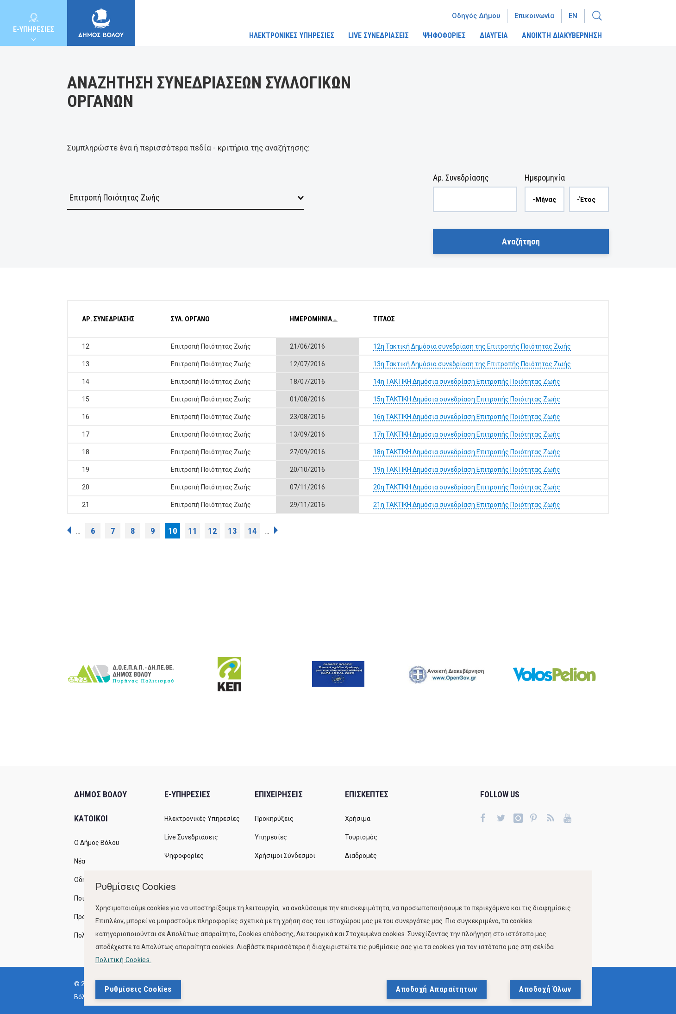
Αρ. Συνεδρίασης (461, 177)
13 (232, 531)
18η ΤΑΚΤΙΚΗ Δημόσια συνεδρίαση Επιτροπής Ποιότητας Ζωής (466, 452)
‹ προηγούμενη (69, 530)
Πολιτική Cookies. (123, 960)
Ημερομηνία (545, 177)
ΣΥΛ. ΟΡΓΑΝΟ (190, 319)
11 (192, 531)
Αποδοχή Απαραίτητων (436, 989)
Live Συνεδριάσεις (191, 837)
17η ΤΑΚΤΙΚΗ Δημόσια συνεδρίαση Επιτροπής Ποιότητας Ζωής (466, 434)
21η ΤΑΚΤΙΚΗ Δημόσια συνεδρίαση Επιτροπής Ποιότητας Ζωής (466, 504)
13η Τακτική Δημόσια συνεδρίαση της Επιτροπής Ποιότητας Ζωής (472, 364)
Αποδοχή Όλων (545, 989)
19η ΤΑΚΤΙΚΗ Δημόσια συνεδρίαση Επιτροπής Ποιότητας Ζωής (466, 469)
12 (212, 531)
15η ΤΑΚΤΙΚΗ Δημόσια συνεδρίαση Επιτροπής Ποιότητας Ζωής (466, 399)
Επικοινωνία (534, 16)
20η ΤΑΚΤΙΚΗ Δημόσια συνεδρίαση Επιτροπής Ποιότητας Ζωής (466, 487)
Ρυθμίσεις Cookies (138, 989)
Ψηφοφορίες (184, 855)
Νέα (79, 861)
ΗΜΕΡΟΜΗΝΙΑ (314, 319)
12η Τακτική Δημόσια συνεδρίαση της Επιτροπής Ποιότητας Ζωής (472, 346)
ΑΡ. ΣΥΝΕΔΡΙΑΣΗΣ (108, 319)
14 (252, 531)
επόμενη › (276, 530)
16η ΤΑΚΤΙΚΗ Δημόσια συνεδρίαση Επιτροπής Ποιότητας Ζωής (466, 416)
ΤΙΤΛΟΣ (384, 319)
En (573, 16)
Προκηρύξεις (274, 818)
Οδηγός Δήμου (476, 16)
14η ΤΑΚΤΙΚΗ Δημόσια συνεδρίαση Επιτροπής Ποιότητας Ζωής (466, 381)
